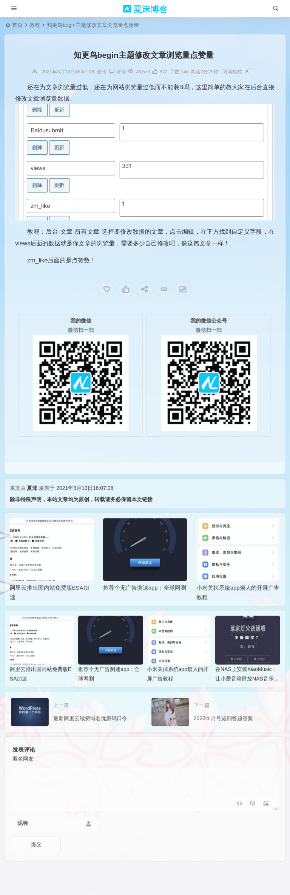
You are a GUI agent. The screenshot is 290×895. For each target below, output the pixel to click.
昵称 (22, 835)
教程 (34, 25)
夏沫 (32, 500)
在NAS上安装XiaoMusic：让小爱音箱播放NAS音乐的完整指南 (247, 690)
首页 (17, 25)
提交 (36, 856)
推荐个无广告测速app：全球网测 (144, 600)
